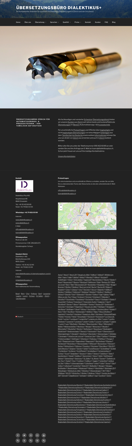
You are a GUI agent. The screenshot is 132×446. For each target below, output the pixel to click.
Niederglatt (107, 329)
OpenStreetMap (111, 229)
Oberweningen (103, 334)
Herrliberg (61, 309)
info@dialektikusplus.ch (24, 280)
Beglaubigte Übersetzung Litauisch (95, 402)
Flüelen (112, 299)
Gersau (69, 304)
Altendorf (89, 277)
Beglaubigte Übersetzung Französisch (71, 395)
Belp (98, 282)
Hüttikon (89, 312)
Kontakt (88, 22)
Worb (98, 373)
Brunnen (61, 287)
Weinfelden (99, 368)
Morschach (97, 326)
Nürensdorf (92, 331)
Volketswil (68, 366)
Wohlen (84, 373)
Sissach (96, 353)
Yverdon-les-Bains (108, 373)
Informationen (100, 135)
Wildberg (61, 373)
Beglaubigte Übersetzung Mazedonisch (72, 405)
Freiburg (34, 294)
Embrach (81, 297)
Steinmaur (78, 358)
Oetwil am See (90, 336)
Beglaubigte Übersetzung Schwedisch (97, 412)
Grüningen (70, 307)
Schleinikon (63, 351)
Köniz (74, 316)
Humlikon (71, 312)
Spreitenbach (62, 356)
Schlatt (113, 348)
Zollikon (90, 375)
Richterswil (62, 343)
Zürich (80, 122)
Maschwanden (92, 324)
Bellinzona (92, 282)
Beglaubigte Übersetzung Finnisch (96, 392)
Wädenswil (83, 368)
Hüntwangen (80, 312)
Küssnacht (100, 316)
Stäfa (100, 356)
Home (18, 22)
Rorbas (60, 346)
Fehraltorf (61, 299)
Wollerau (91, 373)
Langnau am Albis (95, 319)
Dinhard (60, 294)
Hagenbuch (79, 307)
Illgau (96, 312)
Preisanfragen (79, 130)
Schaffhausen (94, 348)
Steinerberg (69, 358)
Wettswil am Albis (74, 371)
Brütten (68, 287)
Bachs (106, 280)
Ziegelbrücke (73, 375)
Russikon (86, 346)
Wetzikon (85, 371)
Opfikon (105, 336)
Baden (112, 280)
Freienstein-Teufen (90, 302)
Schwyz (32, 296)
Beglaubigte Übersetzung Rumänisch (100, 410)
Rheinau (109, 341)
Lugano (18, 296)
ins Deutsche (77, 135)
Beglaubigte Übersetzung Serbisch (70, 414)
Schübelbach (92, 351)
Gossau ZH (99, 304)
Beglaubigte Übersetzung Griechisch (99, 395)
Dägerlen (101, 289)
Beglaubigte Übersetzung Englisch (95, 390)
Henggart (109, 307)
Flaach (97, 299)
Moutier (105, 326)
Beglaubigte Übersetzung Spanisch (98, 417)
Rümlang (94, 346)
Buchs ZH (101, 287)
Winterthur (76, 373)
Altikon (96, 277)
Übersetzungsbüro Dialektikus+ (59, 7)
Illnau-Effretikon (105, 312)
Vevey (108, 363)
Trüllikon (88, 361)
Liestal (85, 321)
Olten (99, 336)
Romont (111, 343)
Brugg (113, 285)
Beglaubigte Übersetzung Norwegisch (72, 407)
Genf (40, 294)
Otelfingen (75, 339)
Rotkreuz (78, 346)
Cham (68, 289)
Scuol (67, 353)
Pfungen (110, 339)
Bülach (108, 287)
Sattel (85, 348)
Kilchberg (99, 314)
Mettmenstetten (70, 326)
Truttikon (80, 361)
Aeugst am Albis (83, 275)
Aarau (60, 275)
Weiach (91, 368)
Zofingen (83, 375)
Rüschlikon (103, 346)
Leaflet (101, 229)
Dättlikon (68, 292)
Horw (60, 312)
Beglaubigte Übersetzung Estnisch (70, 392)
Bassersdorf (67, 282)
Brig (107, 285)
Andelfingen (62, 280)
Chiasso (74, 289)
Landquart (74, 319)
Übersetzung (41, 22)
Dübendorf (80, 294)
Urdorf (96, 363)
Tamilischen (67, 135)
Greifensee (109, 304)
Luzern (25, 296)
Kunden (98, 22)
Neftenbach (88, 329)
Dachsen (87, 289)
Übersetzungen (64, 125)
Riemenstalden (82, 343)
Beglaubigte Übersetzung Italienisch (70, 400)
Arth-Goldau (78, 280)
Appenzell (87, 280)
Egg (100, 294)
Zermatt (65, 375)
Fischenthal (89, 299)
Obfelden (113, 334)
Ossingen (112, 336)
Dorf (73, 294)
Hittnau (83, 309)
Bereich (76, 125)
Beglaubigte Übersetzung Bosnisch (71, 387)
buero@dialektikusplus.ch (25, 232)
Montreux (80, 326)
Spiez (111, 353)
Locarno (98, 321)
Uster (102, 363)
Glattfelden (83, 304)
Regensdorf (90, 341)
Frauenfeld (61, 302)
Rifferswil (93, 343)
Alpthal (75, 277)
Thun (74, 361)
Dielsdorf (93, 292)
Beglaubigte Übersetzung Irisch (69, 397)
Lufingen (106, 321)
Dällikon (108, 289)
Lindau (91, 321)
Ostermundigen (64, 339)
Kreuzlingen (82, 316)
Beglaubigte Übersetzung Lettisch (70, 402)
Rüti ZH (111, 346)
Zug (96, 375)
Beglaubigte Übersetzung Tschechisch (71, 419)
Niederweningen (73, 331)
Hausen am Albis (91, 307)
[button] (87, 214)
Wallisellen (93, 366)
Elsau (74, 297)
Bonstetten (92, 285)
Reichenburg (100, 341)
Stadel (71, 356)
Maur (101, 324)
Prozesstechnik (103, 125)
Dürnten (89, 294)
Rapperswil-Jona (68, 341)
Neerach (84, 331)
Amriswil (104, 277)
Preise (78, 22)
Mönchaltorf (62, 329)
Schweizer (88, 119)
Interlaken (77, 314)
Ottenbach (84, 339)
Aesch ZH (73, 275)
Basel (18, 294)
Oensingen (63, 336)
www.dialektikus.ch (22, 223)
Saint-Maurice (63, 348)
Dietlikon (108, 292)
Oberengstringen (64, 334)
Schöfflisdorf (81, 351)
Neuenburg (98, 329)
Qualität (67, 22)
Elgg (111, 294)
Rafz (59, 341)
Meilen (60, 326)
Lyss (67, 324)
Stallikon (78, 356)
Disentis (68, 294)
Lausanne (46, 294)
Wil (104, 371)
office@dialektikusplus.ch (25, 229)
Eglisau (106, 294)
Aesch (66, 275)
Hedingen (101, 307)
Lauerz (105, 319)
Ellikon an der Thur (64, 297)
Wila (108, 371)
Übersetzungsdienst (101, 119)
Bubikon (75, 287)
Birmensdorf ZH (80, 285)
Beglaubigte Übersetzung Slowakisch (97, 414)
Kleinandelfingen (110, 314)
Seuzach (83, 353)
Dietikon (100, 292)
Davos (94, 289)
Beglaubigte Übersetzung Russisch (70, 412)
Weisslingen (62, 371)
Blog (114, 22)
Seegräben (74, 353)
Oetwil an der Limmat (75, 336)
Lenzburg (78, 321)
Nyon (100, 331)
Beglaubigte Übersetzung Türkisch (99, 419)
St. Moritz (95, 358)
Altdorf (82, 277)
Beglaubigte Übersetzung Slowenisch (71, 417)
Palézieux (93, 339)
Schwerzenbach (104, 351)
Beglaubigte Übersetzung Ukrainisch (71, 422)
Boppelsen (101, 285)
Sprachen (54, 22)
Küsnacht (91, 316)
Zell (59, 375)
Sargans (72, 348)
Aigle (70, 277)
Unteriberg (89, 363)
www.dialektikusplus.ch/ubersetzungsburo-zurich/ (33, 274)
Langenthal (83, 319)
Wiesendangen (95, 371)
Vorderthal (76, 366)
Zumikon (102, 375)
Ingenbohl (61, 314)
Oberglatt (74, 334)
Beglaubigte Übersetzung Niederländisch (101, 405)
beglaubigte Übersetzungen (73, 133)
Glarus (75, 304)
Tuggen (95, 361)
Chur (27, 294)
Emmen (89, 297)
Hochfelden (92, 309)
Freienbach (78, 302)
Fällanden (105, 297)
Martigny (82, 324)
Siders (89, 353)
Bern (23, 294)
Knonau (68, 316)
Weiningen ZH (110, 368)
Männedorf (108, 324)
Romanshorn (102, 343)
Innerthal (69, 314)
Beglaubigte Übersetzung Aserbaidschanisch (100, 385)
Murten (79, 329)
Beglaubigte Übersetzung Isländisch (94, 397)
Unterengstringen (77, 363)
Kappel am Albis (88, 314)
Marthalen (73, 324)
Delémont (76, 292)
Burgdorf (61, 289)
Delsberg (85, 292)
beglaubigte (105, 130)
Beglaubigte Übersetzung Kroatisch (97, 400)
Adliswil (100, 275)
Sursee (102, 358)
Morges (88, 326)
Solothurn (103, 353)
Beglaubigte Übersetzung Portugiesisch (72, 410)
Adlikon (93, 275)
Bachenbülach (98, 280)
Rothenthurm (69, 346)
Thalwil (67, 361)
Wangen (101, 366)
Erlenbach (96, 297)
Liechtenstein (21, 298)
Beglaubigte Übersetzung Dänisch (70, 390)
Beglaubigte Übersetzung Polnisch (99, 407)
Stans (95, 356)
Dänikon (61, 292)
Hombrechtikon (102, 309)
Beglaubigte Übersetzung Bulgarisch (98, 387)
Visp (113, 363)
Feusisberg (80, 299)
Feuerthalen (70, 299)
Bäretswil (83, 282)
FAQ (106, 22)
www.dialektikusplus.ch (24, 220)
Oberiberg (83, 334)
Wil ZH (68, 373)
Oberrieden (92, 334)
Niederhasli (62, 331)
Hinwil (77, 309)
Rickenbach (71, 343)
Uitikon (67, 363)
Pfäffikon (101, 339)
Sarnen (79, 348)
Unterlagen (105, 133)
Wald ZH (85, 366)
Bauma (76, 282)
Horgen (112, 309)
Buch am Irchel (85, 287)
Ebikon (95, 294)
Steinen (60, 358)
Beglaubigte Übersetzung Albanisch (70, 385)
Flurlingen (104, 299)
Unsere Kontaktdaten (66, 156)
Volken (60, 366)
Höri (64, 312)
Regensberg (80, 341)
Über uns (28, 22)
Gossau (91, 304)
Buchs (94, 287)
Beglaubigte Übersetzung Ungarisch (97, 422)
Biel (72, 285)
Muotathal (71, 329)
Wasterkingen (72, 368)
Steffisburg (108, 356)
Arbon (70, 280)
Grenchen (61, 307)
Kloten (61, 316)
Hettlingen (70, 309)
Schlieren (72, 351)
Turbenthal (103, 361)
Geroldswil (61, 304)
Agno (65, 277)
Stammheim (87, 356)
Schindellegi (105, 348)
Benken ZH (106, 282)
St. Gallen (39, 296)
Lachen (66, 319)
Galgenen (101, 302)
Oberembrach (108, 331)
